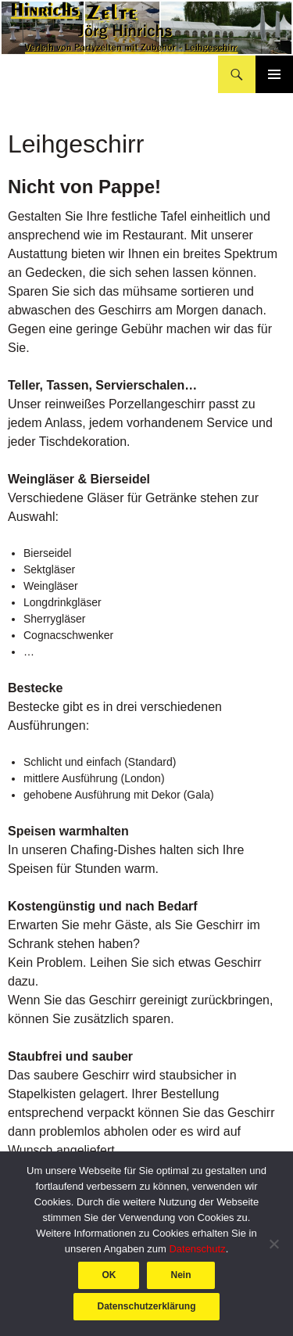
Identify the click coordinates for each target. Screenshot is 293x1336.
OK (109, 1275)
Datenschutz (197, 1249)
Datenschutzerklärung (146, 1306)
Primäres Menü (274, 74)
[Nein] (273, 1244)
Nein (180, 1275)
